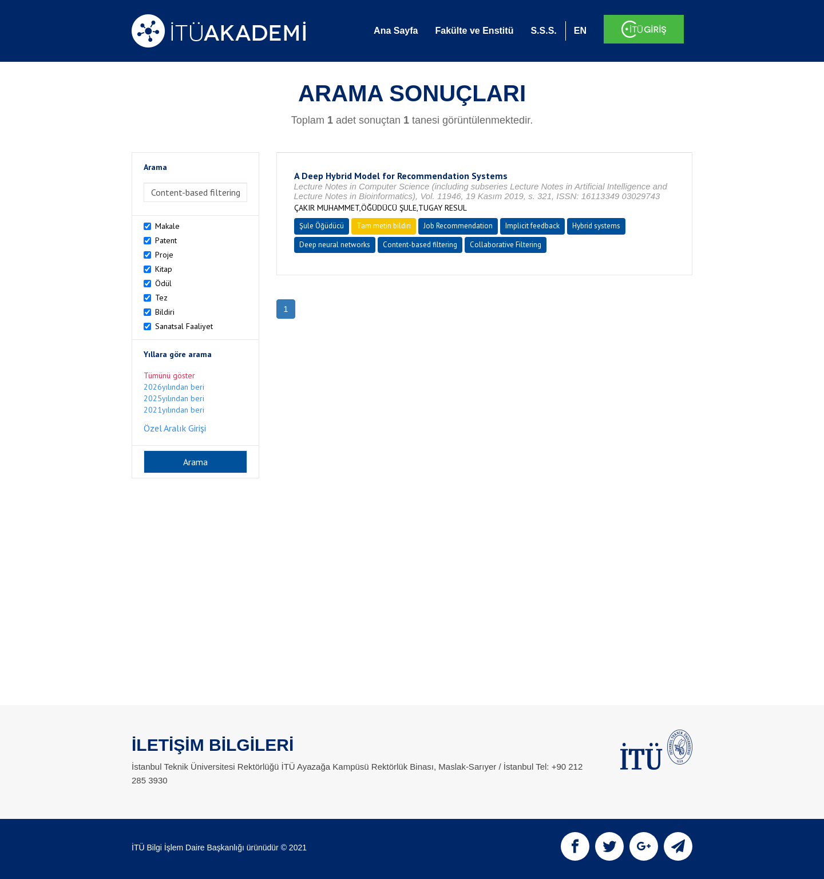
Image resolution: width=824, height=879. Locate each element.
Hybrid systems (596, 226)
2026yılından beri (174, 387)
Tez (161, 297)
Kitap (163, 269)
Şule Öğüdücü (321, 226)
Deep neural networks (334, 245)
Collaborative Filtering (505, 245)
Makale (167, 226)
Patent (166, 240)
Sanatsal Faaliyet (184, 326)
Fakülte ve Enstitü (474, 30)
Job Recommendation (458, 226)
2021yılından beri (174, 410)
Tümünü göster (169, 375)
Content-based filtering (420, 245)
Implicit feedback (532, 226)
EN (580, 30)
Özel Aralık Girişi (175, 428)
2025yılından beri (174, 398)
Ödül (163, 283)
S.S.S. (543, 30)
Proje (164, 255)
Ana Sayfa (396, 30)
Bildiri (165, 312)
